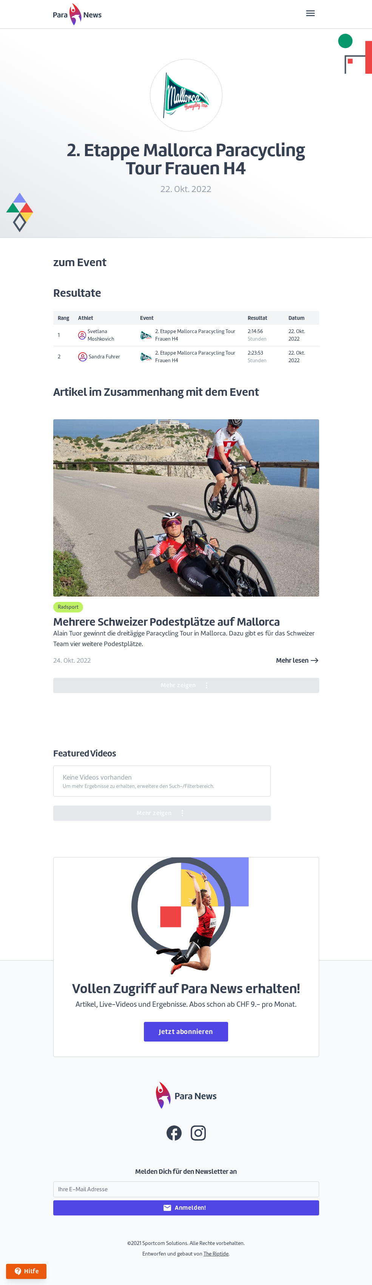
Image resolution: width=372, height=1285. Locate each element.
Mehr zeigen (186, 685)
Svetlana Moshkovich (96, 335)
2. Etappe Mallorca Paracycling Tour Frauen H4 (187, 335)
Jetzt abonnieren (186, 1031)
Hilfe (26, 1271)
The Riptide (216, 1254)
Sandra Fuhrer (99, 356)
